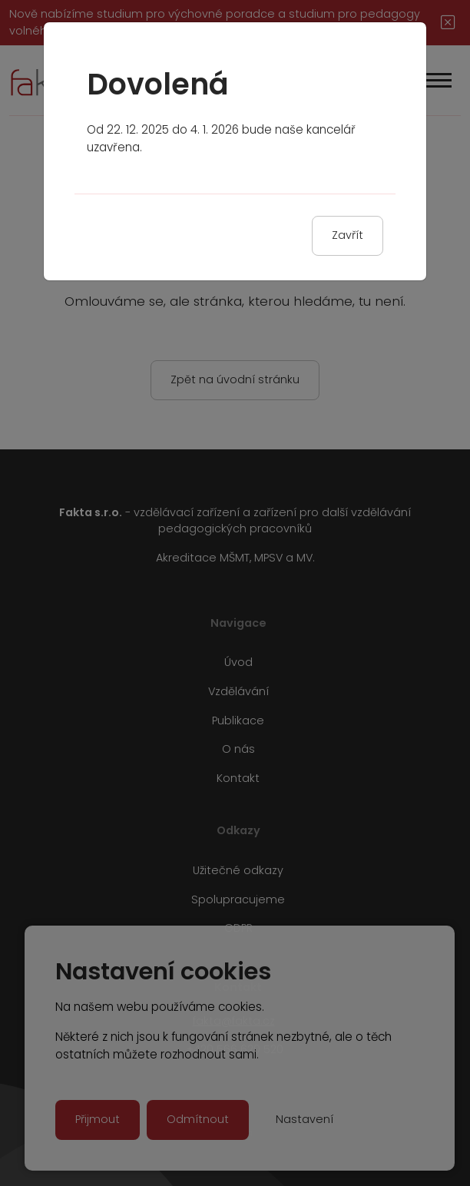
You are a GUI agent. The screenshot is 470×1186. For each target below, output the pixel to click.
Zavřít (347, 235)
